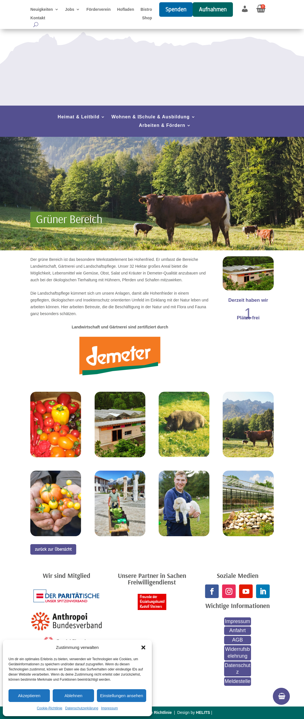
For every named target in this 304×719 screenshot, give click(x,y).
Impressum (109, 708)
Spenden (175, 9)
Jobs (69, 9)
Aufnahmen (213, 9)
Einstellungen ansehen (121, 695)
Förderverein (98, 9)
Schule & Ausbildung (164, 117)
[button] (143, 647)
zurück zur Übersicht (53, 549)
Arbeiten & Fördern (162, 125)
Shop (147, 18)
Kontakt (37, 18)
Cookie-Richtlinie (49, 708)
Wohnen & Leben (131, 117)
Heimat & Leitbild (79, 117)
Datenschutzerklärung (81, 708)
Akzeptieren (29, 695)
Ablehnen (73, 695)
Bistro (146, 9)
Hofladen (125, 9)
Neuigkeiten (41, 9)
